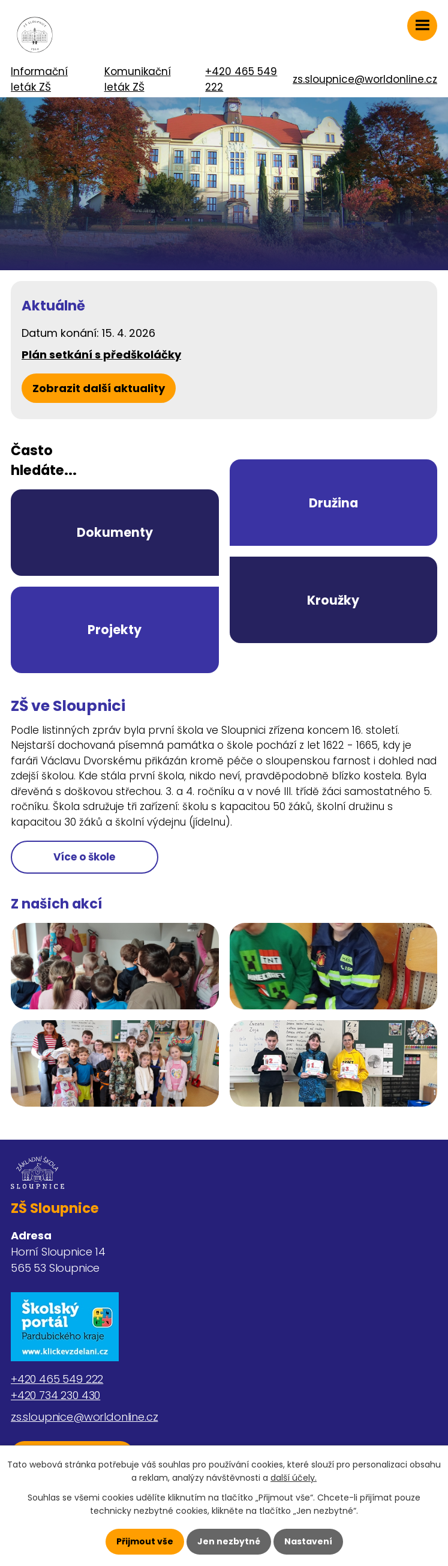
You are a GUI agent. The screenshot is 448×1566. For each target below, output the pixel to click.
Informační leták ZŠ (39, 79)
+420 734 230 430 (55, 1395)
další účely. (293, 1478)
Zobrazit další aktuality (98, 388)
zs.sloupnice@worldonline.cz (365, 79)
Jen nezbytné (228, 1541)
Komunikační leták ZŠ (137, 79)
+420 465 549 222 (241, 79)
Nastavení (308, 1541)
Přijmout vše (144, 1541)
